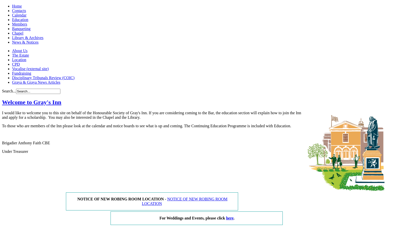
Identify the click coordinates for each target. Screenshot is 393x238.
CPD (16, 64)
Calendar (19, 15)
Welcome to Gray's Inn (31, 102)
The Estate (20, 55)
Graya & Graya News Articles (36, 82)
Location (19, 60)
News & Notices (25, 42)
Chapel (17, 33)
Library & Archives (27, 38)
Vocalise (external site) (30, 69)
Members (19, 24)
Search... (9, 91)
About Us (20, 51)
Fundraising (21, 73)
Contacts (19, 11)
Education (20, 20)
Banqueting (21, 29)
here (230, 218)
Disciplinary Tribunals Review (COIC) (43, 78)
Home (17, 6)
